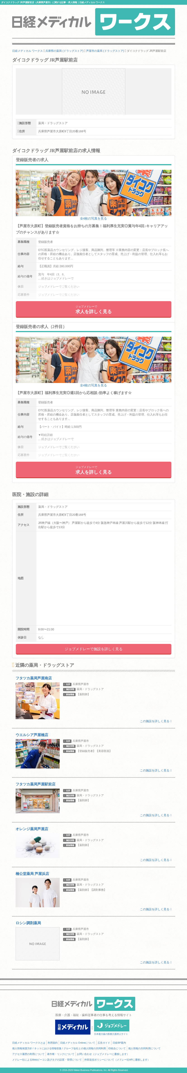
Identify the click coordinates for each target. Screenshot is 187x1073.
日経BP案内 (119, 1042)
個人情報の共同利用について (144, 1048)
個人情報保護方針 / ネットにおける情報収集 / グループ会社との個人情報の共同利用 (59, 1048)
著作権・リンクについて (60, 1054)
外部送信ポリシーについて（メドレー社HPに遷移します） (117, 1059)
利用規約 (53, 1042)
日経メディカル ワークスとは (28, 1042)
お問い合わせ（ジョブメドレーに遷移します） (103, 1054)
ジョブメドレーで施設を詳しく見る (94, 649)
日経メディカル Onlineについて (77, 1042)
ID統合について (117, 1048)
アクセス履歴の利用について (28, 1054)
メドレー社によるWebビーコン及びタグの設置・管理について (47, 1059)
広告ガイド (104, 1042)
